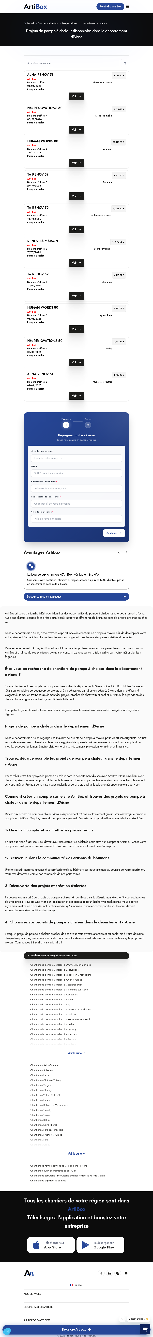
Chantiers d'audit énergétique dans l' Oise (53, 1170)
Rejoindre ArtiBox (110, 6)
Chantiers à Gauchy (41, 1110)
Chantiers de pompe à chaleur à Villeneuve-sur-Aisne (59, 989)
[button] (119, 552)
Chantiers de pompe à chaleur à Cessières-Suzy (56, 984)
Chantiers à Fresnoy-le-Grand (46, 1134)
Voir (76, 96)
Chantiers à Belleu (40, 1120)
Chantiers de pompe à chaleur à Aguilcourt (53, 1014)
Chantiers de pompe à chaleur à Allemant (53, 1039)
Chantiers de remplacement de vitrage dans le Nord (58, 1165)
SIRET (34, 466)
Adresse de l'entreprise (43, 481)
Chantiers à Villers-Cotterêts (45, 1095)
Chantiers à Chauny (41, 1090)
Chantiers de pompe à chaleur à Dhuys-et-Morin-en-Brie (60, 964)
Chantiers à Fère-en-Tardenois (46, 1129)
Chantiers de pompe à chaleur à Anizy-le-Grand (56, 979)
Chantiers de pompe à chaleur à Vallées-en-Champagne (60, 974)
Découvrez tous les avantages (76, 596)
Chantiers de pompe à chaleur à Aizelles (52, 1024)
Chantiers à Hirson (40, 1100)
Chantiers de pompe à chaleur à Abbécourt (53, 994)
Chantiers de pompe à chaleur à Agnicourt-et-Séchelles (60, 1009)
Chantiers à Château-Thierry (45, 1080)
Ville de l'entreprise (41, 511)
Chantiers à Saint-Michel (43, 1124)
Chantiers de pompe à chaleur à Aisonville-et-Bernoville (60, 1019)
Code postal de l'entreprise (45, 496)
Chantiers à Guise (40, 1115)
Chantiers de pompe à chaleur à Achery (51, 999)
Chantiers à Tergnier (41, 1085)
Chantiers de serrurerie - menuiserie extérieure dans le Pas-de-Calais (67, 1175)
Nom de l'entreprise (41, 451)
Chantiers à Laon (39, 1075)
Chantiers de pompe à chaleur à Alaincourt (53, 1034)
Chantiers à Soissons (41, 1070)
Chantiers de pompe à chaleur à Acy (50, 1004)
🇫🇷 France (76, 1285)
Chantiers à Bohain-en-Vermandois (49, 1105)
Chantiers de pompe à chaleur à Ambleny (53, 1044)
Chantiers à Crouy (40, 1144)
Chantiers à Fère (39, 1139)
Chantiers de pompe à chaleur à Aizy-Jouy (53, 1029)
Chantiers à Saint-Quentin (44, 1065)
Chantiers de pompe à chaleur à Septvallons (54, 969)
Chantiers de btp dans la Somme (48, 1180)
